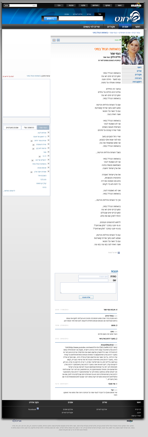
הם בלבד (43, 179)
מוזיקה (107, 5)
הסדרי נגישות (136, 415)
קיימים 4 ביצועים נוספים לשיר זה (109, 60)
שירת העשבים (41, 144)
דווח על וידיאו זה (8, 76)
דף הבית (138, 409)
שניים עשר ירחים (40, 140)
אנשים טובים (42, 168)
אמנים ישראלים (124, 32)
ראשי (120, 5)
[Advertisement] (86, 261)
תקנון (139, 412)
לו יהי (44, 156)
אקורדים (138, 74)
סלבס (83, 5)
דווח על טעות (114, 252)
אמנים (67, 14)
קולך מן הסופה (41, 183)
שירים (89, 14)
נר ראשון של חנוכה (39, 136)
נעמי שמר (113, 32)
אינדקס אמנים (68, 409)
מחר (44, 152)
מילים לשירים (77, 14)
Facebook (32, 409)
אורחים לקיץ (42, 132)
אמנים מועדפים (12, 127)
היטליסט (95, 5)
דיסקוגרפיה (137, 81)
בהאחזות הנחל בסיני (100, 32)
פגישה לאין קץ (41, 148)
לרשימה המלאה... (9, 190)
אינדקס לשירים (102, 409)
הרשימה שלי (29, 127)
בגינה (44, 187)
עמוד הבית (136, 32)
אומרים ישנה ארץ (40, 171)
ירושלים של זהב (40, 160)
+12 (59, 5)
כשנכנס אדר (42, 175)
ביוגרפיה (138, 78)
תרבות (71, 5)
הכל (99, 14)
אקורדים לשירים (67, 412)
